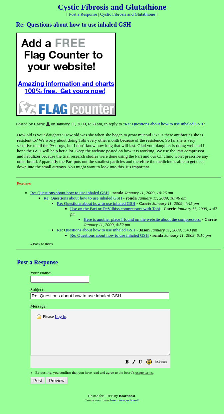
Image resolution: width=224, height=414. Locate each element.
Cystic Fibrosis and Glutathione (127, 14)
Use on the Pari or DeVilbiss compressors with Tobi (115, 208)
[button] (143, 371)
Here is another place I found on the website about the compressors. (142, 219)
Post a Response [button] (83, 14)
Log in (60, 316)
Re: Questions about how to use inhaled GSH (164, 123)
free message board (124, 409)
